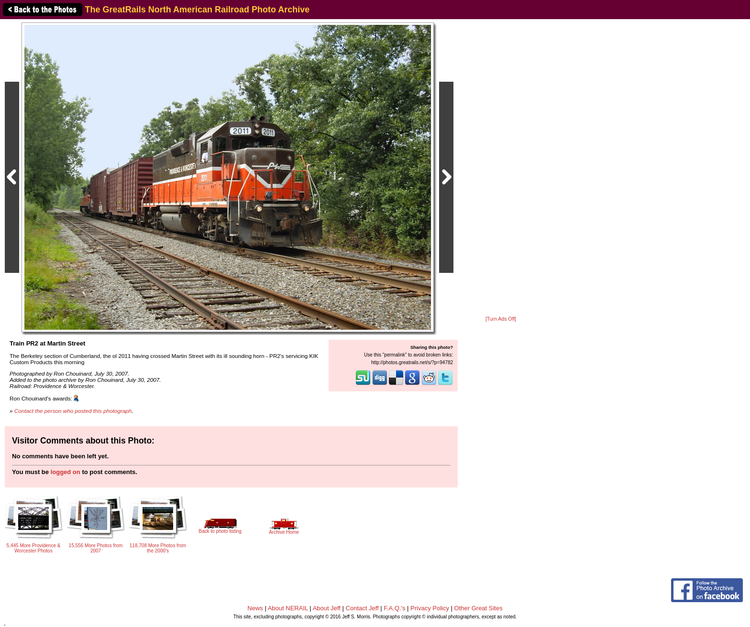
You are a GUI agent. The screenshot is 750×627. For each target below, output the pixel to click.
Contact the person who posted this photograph (73, 411)
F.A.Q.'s (394, 608)
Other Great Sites (478, 608)
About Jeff (327, 608)
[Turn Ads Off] (500, 319)
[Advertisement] (501, 168)
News (255, 608)
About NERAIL (288, 608)
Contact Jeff (362, 608)
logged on (65, 472)
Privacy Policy (429, 608)
